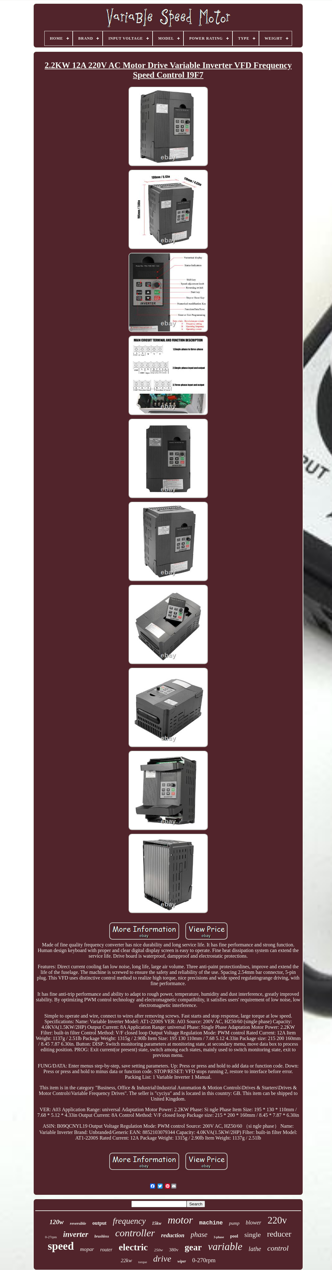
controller (135, 1232)
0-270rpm (204, 1260)
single (252, 1234)
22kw (126, 1260)
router (106, 1249)
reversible (78, 1223)
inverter (75, 1234)
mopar (87, 1249)
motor (180, 1220)
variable (225, 1246)
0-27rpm (51, 1237)
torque (142, 1262)
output (99, 1223)
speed (61, 1246)
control (278, 1248)
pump (234, 1223)
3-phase (219, 1237)
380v (173, 1249)
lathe (255, 1248)
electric (133, 1247)
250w (158, 1250)
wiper (182, 1261)
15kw (156, 1223)
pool (234, 1236)
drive (162, 1258)
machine (211, 1223)
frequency (129, 1221)
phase (199, 1234)
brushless (102, 1236)
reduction (172, 1235)
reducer (279, 1233)
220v (277, 1220)
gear (193, 1247)
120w (57, 1222)
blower (253, 1222)
